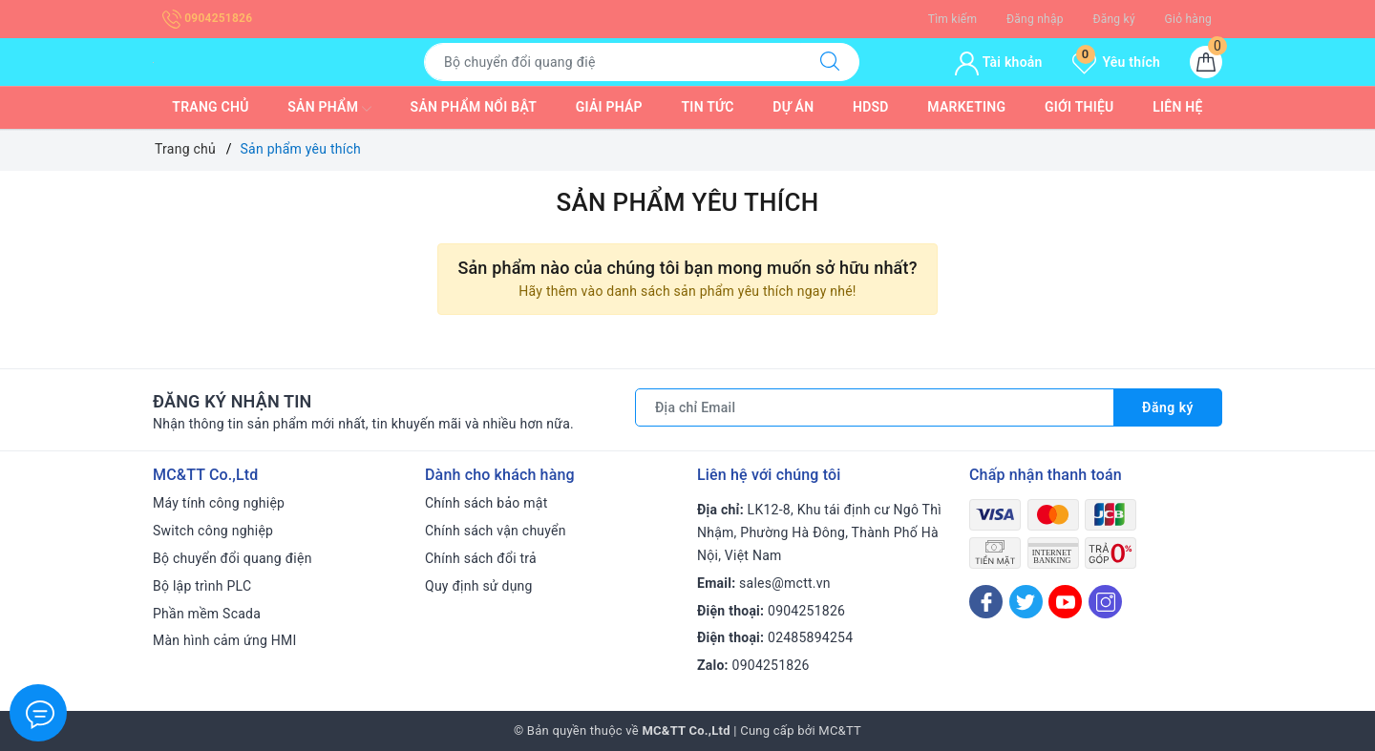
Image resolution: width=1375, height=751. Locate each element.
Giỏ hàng (1188, 19)
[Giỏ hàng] (1206, 62)
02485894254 (810, 637)
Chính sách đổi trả (481, 558)
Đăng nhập (1035, 19)
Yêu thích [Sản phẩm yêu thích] (1116, 62)
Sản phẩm (329, 108)
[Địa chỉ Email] (874, 407)
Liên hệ (1177, 107)
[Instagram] (1105, 601)
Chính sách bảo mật (486, 503)
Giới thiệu (1079, 107)
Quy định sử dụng (479, 586)
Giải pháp (609, 107)
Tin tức (708, 107)
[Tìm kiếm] (829, 62)
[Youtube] (1065, 601)
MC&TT (839, 730)
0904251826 (207, 18)
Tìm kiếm (953, 19)
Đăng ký (1113, 19)
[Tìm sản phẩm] (612, 62)
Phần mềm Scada (207, 613)
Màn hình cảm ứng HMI (225, 640)
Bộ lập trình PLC (202, 586)
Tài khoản (998, 62)
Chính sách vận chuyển (495, 530)
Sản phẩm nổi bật (474, 107)
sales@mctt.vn (785, 583)
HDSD (871, 107)
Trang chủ (210, 107)
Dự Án (793, 107)
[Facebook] (986, 601)
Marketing (966, 107)
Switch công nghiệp (213, 530)
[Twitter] (1026, 601)
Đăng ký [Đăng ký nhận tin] (1168, 407)
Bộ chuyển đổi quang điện (232, 558)
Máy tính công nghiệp (219, 503)
